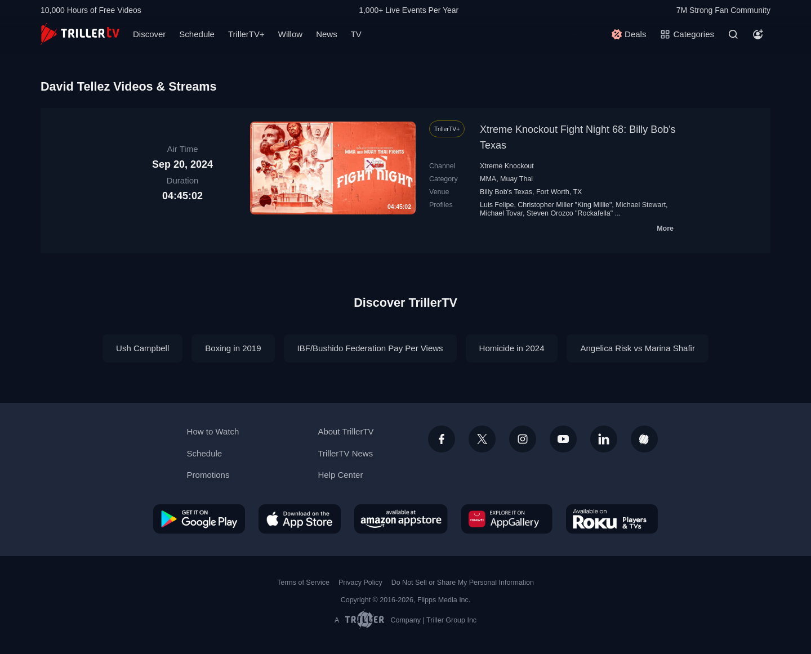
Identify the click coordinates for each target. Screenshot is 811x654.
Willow (290, 34)
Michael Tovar (501, 213)
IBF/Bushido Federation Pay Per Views (370, 348)
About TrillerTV (345, 431)
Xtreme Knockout (507, 166)
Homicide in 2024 (512, 348)
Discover (149, 34)
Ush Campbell (142, 348)
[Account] (758, 34)
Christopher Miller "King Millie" (565, 205)
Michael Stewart (641, 205)
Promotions (208, 475)
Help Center (340, 475)
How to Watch (213, 431)
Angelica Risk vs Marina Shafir (637, 348)
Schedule (197, 34)
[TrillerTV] (80, 34)
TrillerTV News (345, 453)
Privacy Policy (360, 582)
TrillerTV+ (246, 34)
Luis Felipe (497, 205)
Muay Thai (516, 179)
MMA (488, 179)
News (326, 34)
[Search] (733, 34)
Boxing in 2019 (233, 348)
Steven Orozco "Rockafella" (570, 213)
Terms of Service (303, 582)
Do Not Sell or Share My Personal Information (462, 582)
